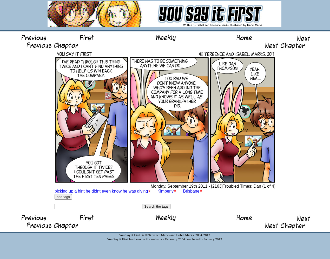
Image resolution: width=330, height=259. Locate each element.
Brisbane (191, 191)
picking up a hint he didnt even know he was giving (101, 191)
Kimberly (165, 191)
